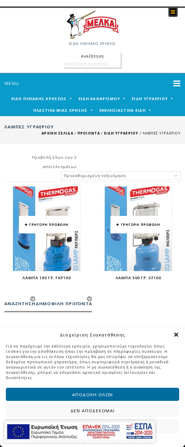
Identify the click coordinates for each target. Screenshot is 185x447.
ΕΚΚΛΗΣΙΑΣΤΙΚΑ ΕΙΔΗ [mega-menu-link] (122, 110)
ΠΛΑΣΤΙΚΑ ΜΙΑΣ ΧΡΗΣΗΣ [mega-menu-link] (60, 110)
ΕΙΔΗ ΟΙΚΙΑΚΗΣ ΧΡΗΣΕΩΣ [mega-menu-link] (39, 98)
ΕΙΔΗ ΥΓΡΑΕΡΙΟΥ (121, 133)
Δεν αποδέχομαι (92, 410)
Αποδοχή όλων (92, 394)
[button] (176, 335)
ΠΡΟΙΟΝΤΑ (88, 133)
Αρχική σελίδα (57, 133)
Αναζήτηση (115, 63)
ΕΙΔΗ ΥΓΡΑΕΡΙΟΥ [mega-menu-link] (150, 98)
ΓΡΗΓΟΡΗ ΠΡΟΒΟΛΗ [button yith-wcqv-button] (49, 224)
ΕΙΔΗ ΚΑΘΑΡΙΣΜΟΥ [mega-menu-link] (99, 98)
